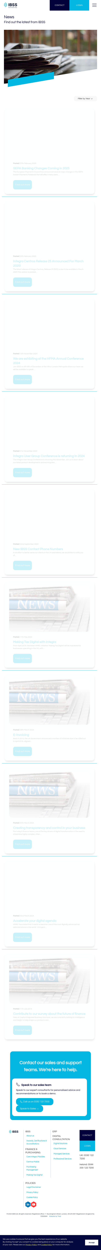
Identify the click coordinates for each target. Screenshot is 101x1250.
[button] (94, 5)
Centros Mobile (32, 1162)
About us (30, 1136)
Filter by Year (85, 98)
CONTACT (59, 5)
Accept (92, 1243)
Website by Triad (55, 1216)
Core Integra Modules (35, 1157)
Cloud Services (60, 1149)
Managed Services (62, 1154)
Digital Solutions (60, 1144)
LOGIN (79, 5)
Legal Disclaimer (33, 1187)
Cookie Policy (46, 1245)
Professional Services (63, 1159)
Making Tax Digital (34, 1175)
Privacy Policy (31, 1245)
